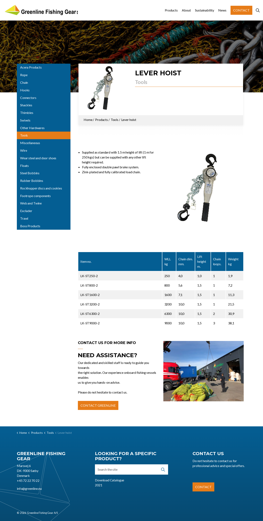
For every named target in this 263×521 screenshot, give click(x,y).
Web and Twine (31, 203)
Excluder (26, 211)
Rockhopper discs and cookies (41, 188)
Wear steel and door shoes (38, 158)
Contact (241, 10)
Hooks (25, 90)
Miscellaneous (30, 143)
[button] (203, 190)
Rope (23, 75)
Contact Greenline (98, 405)
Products (171, 10)
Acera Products (31, 67)
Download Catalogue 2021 (109, 482)
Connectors (28, 98)
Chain (24, 82)
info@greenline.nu (29, 488)
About (186, 10)
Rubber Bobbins (31, 180)
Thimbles (26, 113)
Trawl (24, 218)
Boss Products (30, 226)
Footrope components (35, 196)
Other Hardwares (32, 128)
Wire (23, 150)
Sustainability (204, 10)
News (222, 10)
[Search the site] (131, 469)
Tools (24, 135)
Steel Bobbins (29, 173)
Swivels (25, 120)
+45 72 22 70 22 (28, 480)
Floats (24, 166)
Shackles (26, 105)
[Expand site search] (257, 10)
